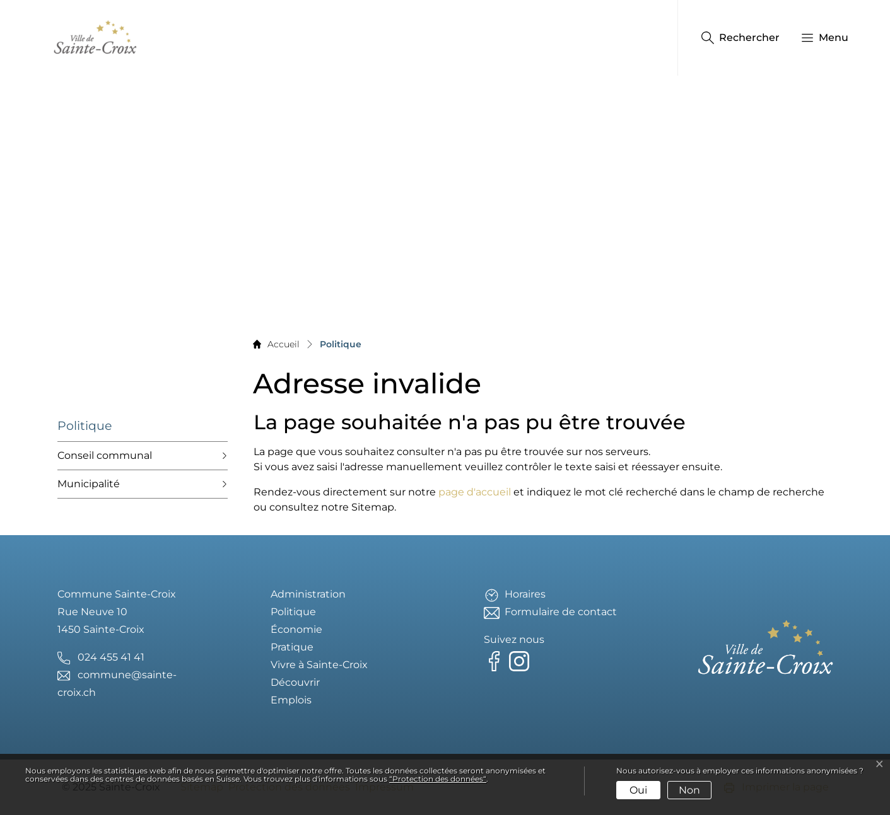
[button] (818, 38)
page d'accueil (474, 492)
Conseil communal (104, 455)
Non (689, 790)
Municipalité (88, 484)
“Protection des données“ (437, 778)
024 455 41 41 (111, 657)
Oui (638, 790)
